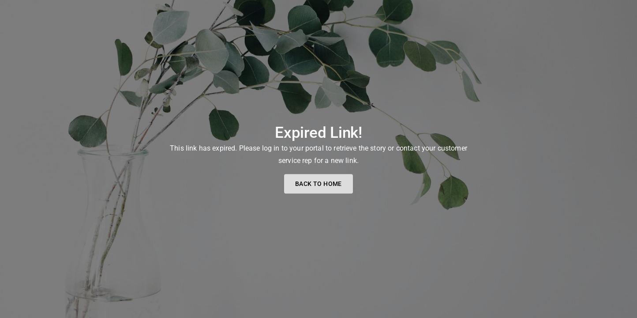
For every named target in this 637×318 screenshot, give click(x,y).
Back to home (318, 184)
